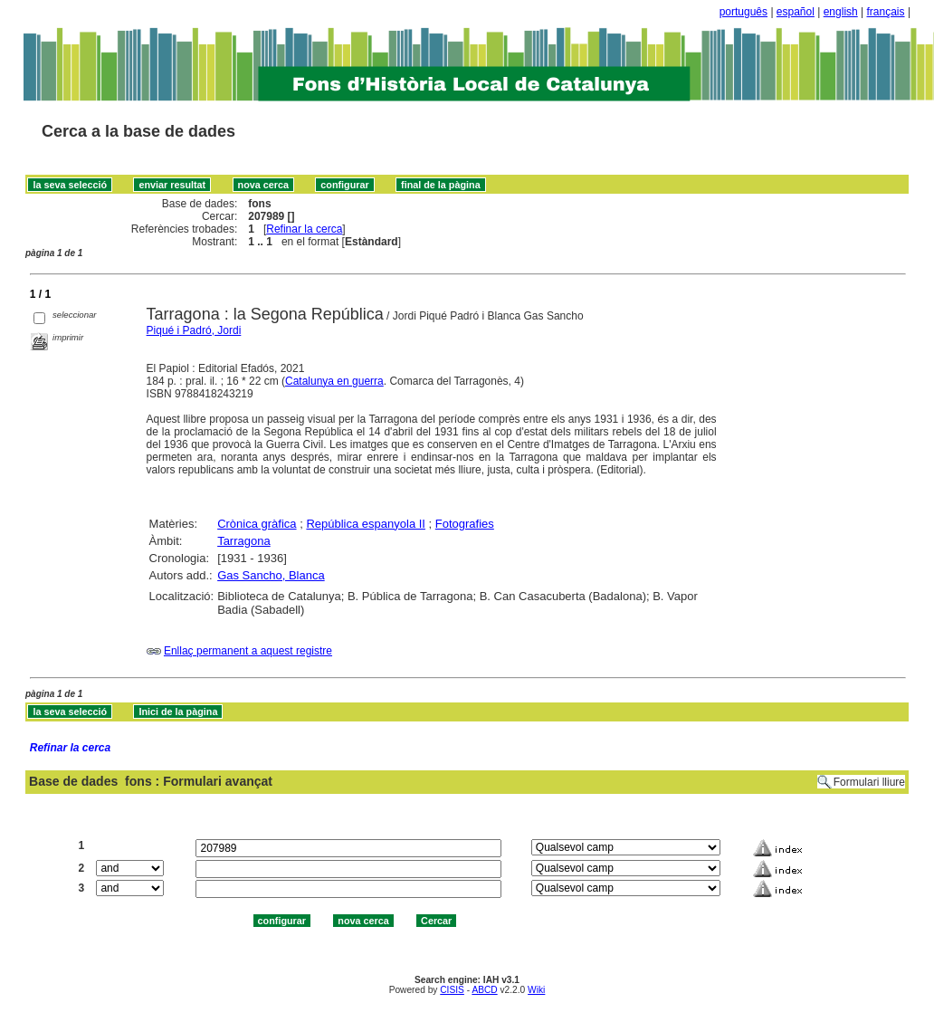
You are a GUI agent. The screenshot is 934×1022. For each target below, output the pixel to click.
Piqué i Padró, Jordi (194, 330)
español (796, 11)
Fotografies (464, 523)
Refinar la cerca (304, 229)
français (886, 11)
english (841, 11)
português (743, 11)
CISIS (452, 990)
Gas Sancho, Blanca (271, 575)
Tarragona (244, 541)
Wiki (536, 990)
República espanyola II (365, 523)
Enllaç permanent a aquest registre (248, 651)
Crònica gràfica (256, 523)
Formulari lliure (869, 782)
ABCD (484, 990)
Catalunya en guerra (334, 381)
